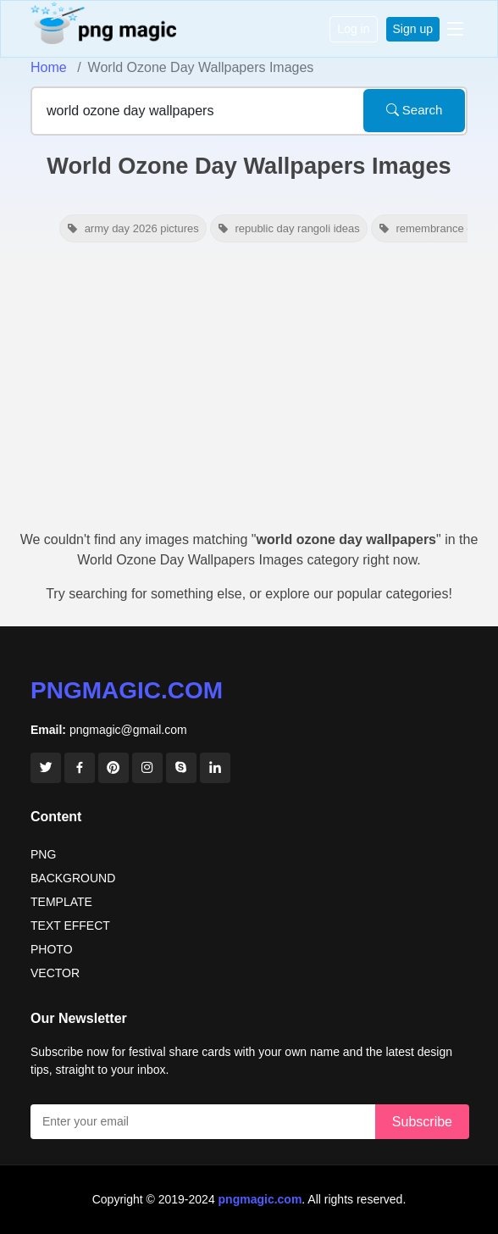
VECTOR (55, 973)
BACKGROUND (72, 878)
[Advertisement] (249, 394)
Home (48, 67)
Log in (353, 29)
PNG (43, 854)
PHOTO (51, 949)
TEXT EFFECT (70, 925)
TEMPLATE (61, 902)
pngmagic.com (126, 690)
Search (414, 110)
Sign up (413, 29)
